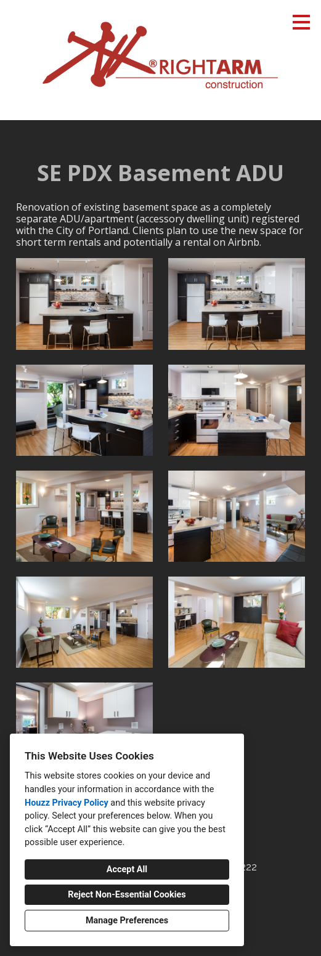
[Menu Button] (301, 22)
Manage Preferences (127, 920)
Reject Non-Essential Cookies (126, 894)
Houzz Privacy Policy (66, 803)
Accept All (127, 869)
